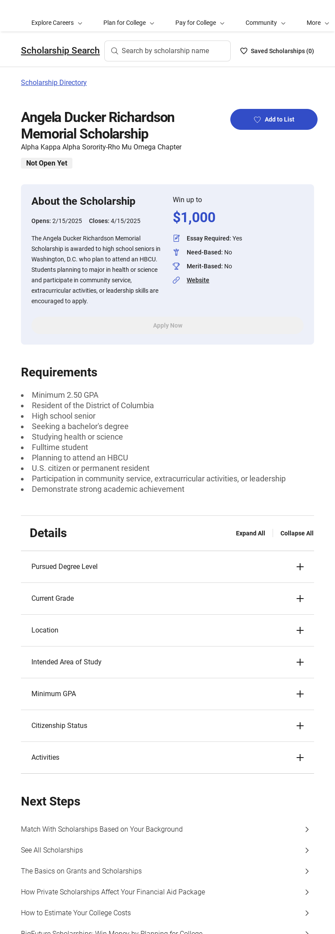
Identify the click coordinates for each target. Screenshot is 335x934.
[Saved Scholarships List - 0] (277, 51)
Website (198, 280)
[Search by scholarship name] (167, 51)
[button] (167, 566)
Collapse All (297, 533)
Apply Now (167, 325)
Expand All (250, 533)
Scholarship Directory (54, 82)
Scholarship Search (60, 50)
